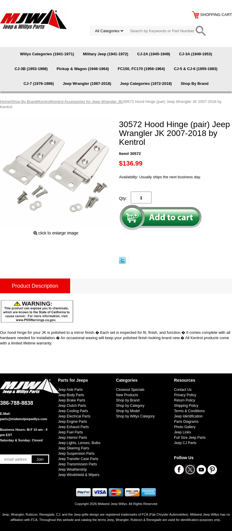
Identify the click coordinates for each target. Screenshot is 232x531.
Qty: (123, 198)
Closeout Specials (130, 390)
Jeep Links (182, 432)
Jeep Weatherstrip (72, 469)
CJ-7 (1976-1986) (38, 83)
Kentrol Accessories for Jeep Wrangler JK (87, 101)
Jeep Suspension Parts (76, 453)
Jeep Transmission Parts (77, 464)
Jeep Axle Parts (70, 390)
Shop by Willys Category (135, 416)
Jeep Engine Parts (72, 422)
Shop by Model (128, 411)
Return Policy (184, 400)
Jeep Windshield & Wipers (78, 475)
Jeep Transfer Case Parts (78, 459)
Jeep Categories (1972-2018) (146, 83)
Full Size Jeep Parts (190, 438)
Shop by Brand (127, 400)
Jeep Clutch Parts (72, 406)
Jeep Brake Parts (71, 400)
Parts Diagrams (186, 422)
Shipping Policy (186, 406)
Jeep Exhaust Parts (73, 427)
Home (5, 101)
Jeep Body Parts (71, 395)
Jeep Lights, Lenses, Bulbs (79, 443)
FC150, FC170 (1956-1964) (141, 69)
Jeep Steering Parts (73, 448)
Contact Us (182, 390)
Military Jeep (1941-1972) (105, 54)
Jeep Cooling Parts (73, 411)
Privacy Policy (185, 395)
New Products (127, 395)
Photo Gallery (185, 427)
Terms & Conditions (189, 411)
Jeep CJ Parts (185, 443)
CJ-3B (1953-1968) (31, 69)
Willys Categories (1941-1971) (47, 54)
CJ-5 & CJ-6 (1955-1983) (195, 69)
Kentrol (44, 101)
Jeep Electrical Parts (74, 416)
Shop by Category (130, 406)
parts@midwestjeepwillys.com (23, 419)
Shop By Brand (195, 83)
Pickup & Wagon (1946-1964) (83, 69)
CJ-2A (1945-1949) (153, 54)
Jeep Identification (188, 416)
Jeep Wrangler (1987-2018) (87, 83)
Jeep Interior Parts (72, 438)
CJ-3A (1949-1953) (195, 54)
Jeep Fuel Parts (70, 432)
